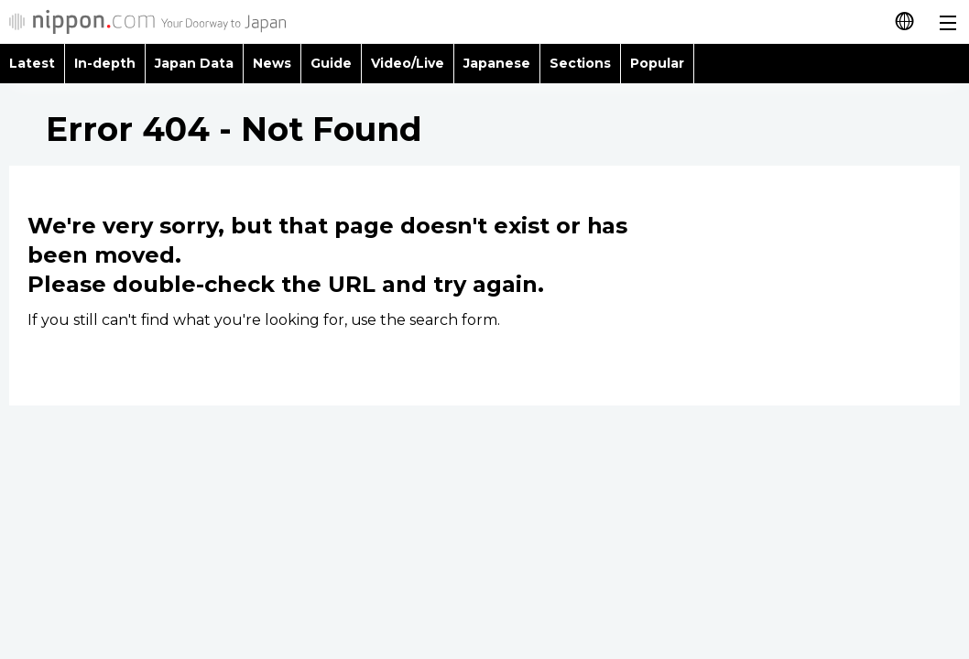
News (272, 63)
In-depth (105, 63)
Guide (331, 63)
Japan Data (194, 63)
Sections (581, 63)
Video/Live (407, 63)
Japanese (496, 63)
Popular (657, 63)
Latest (32, 63)
